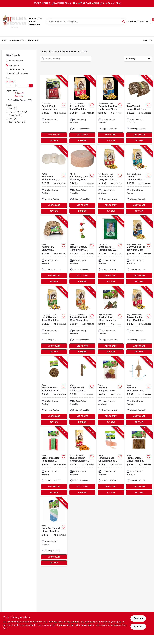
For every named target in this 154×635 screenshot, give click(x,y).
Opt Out (138, 626)
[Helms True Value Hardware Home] (14, 21)
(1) (17, 122)
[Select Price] (31, 85)
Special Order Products (19, 73)
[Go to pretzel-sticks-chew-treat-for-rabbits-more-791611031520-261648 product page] (138, 461)
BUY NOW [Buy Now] (54, 141)
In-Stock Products (16, 69)
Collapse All (19, 93)
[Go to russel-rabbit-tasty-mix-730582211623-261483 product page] (138, 320)
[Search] (124, 21)
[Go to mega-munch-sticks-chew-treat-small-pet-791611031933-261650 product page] (82, 391)
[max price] (22, 85)
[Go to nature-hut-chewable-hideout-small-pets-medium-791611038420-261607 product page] (53, 250)
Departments (17, 40)
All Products (14, 65)
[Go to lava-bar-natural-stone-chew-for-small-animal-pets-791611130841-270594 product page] (53, 531)
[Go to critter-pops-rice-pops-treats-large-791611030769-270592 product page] (53, 461)
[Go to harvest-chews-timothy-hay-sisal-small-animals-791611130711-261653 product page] (82, 250)
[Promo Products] (7, 61)
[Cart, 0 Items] (151, 21)
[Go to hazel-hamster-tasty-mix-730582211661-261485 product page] (53, 320)
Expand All (19, 96)
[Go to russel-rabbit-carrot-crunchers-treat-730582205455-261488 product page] (82, 461)
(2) (15, 115)
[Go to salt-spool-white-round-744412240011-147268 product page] (53, 180)
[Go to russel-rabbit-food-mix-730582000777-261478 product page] (82, 109)
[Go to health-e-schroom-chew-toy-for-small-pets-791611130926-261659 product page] (138, 391)
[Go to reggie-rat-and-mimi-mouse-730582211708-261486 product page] (82, 320)
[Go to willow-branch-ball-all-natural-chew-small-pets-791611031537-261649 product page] (53, 391)
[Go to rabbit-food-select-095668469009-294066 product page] (53, 109)
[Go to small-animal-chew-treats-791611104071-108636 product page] (110, 320)
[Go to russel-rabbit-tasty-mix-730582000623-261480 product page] (110, 180)
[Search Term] (86, 21)
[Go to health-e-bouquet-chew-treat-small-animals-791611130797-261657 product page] (110, 391)
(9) (18, 111)
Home (4, 40)
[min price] (11, 85)
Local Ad (33, 40)
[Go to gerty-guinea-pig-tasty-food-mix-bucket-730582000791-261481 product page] (110, 109)
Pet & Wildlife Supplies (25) (20, 100)
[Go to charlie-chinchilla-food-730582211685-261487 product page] (138, 180)
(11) (13, 108)
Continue (138, 618)
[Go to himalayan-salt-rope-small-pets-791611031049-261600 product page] (110, 461)
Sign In (132, 21)
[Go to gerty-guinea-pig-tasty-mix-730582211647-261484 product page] (138, 250)
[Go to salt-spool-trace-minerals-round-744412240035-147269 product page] (82, 180)
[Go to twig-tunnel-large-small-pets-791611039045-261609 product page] (138, 109)
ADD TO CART (54, 135)
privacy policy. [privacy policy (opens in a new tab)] (49, 625)
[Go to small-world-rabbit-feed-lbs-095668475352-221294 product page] (110, 250)
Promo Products (16, 60)
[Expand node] (6, 100)
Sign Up (144, 21)
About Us (148, 40)
